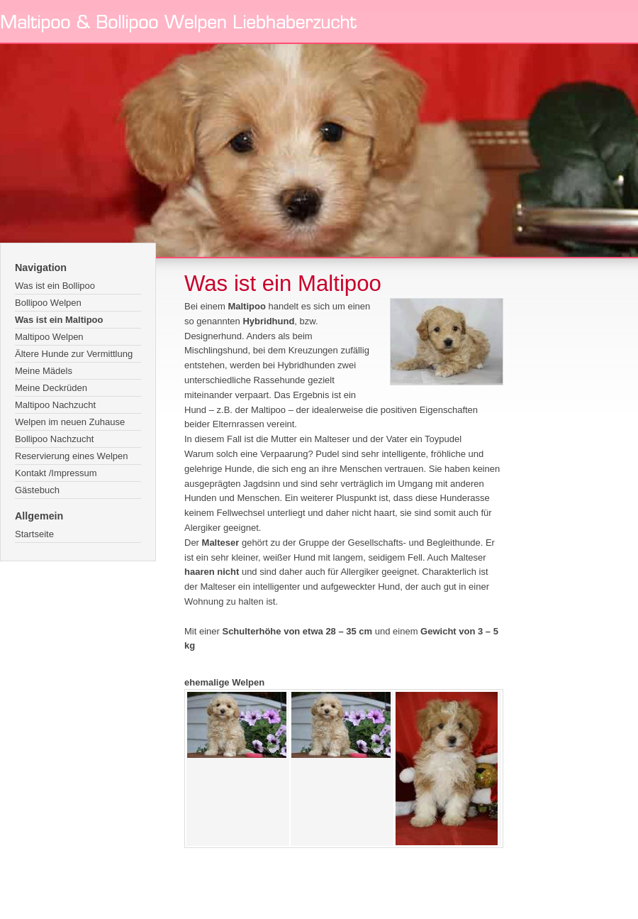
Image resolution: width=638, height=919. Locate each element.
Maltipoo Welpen (49, 336)
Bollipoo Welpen (48, 302)
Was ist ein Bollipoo (55, 285)
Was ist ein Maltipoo (59, 319)
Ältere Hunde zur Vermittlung (74, 353)
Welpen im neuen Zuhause (70, 422)
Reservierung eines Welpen (71, 456)
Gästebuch (37, 490)
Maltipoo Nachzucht (55, 405)
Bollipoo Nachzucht (54, 439)
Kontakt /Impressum (56, 473)
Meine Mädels (43, 370)
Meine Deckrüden (51, 388)
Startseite (34, 534)
